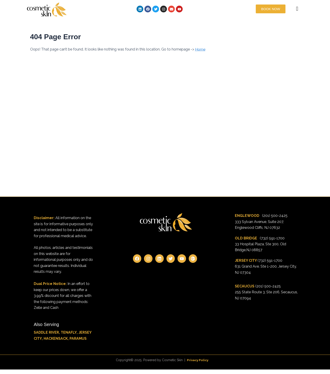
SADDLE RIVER (47, 332)
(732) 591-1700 (272, 238)
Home (200, 49)
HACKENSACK (55, 338)
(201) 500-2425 (274, 215)
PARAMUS (78, 338)
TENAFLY (69, 332)
